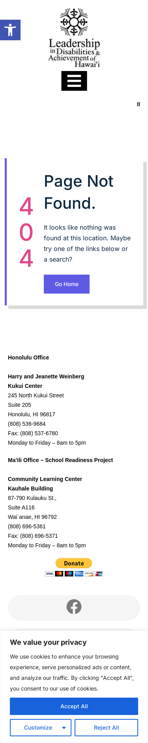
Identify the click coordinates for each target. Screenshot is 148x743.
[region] (74, 687)
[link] (10, 30)
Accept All (74, 706)
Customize (38, 727)
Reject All (106, 727)
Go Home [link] (67, 284)
